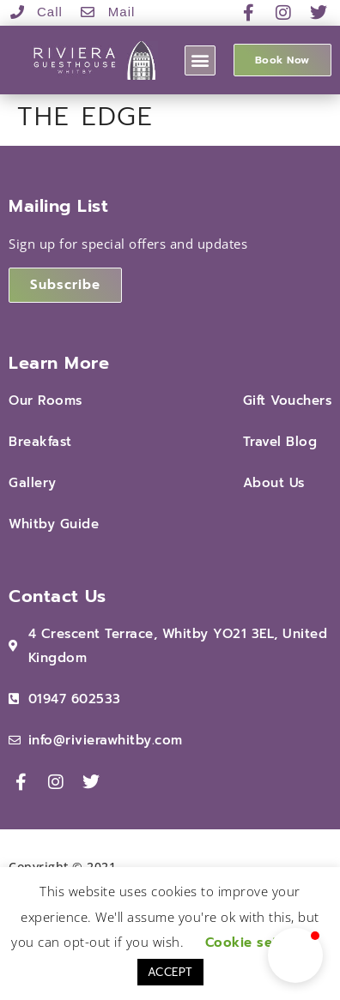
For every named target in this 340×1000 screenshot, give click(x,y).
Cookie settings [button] (259, 942)
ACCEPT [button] (170, 972)
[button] (200, 60)
